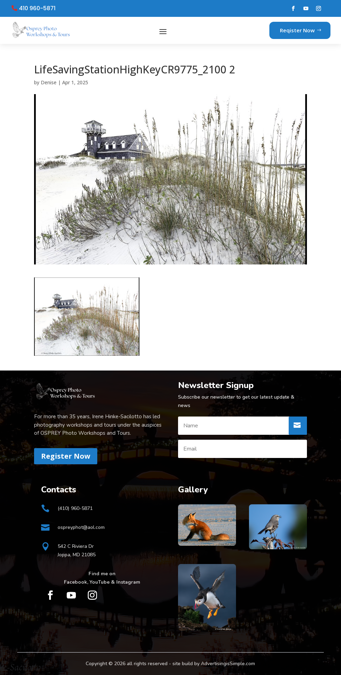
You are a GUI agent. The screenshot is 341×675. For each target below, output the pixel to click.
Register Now (65, 456)
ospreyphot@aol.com (81, 527)
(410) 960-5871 (75, 508)
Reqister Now (297, 30)
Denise (49, 82)
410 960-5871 (37, 8)
